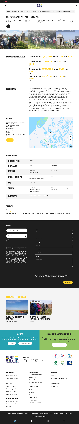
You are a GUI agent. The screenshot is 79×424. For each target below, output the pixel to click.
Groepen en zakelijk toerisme (59, 378)
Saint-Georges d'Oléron (12, 388)
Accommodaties (33, 386)
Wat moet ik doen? (31, 11)
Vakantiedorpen (33, 400)
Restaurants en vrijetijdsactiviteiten (35, 373)
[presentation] (46, 272)
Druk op (27, 413)
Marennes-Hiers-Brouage (13, 404)
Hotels (30, 389)
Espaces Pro (54, 373)
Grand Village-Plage (11, 375)
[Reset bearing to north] (70, 142)
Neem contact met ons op (60, 413)
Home (8, 11)
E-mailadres (38, 243)
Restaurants (32, 379)
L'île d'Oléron (10, 373)
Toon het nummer (13, 230)
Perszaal (53, 381)
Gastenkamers (33, 394)
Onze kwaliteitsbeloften (46, 413)
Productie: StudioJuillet (39, 416)
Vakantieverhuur (33, 397)
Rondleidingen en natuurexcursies (46, 11)
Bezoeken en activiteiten (35, 382)
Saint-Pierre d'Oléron (12, 386)
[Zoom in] (70, 136)
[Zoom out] (70, 139)
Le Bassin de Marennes (12, 398)
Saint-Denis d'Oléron (11, 394)
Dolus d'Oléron (10, 383)
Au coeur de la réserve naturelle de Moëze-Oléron (40, 318)
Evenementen (33, 377)
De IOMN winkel (55, 383)
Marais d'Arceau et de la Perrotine (15, 318)
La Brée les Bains (11, 391)
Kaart (70, 413)
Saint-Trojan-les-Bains (12, 378)
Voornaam (38, 236)
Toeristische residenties (35, 402)
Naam (36, 229)
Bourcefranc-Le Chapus (12, 401)
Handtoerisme (55, 386)
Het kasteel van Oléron (12, 381)
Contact (11, 343)
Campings (31, 392)
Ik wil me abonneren (59, 345)
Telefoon (37, 249)
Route (10, 140)
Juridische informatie (17, 413)
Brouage (8, 406)
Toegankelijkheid (25, 343)
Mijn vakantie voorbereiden (18, 11)
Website (10, 236)
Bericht (37, 256)
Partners (53, 375)
